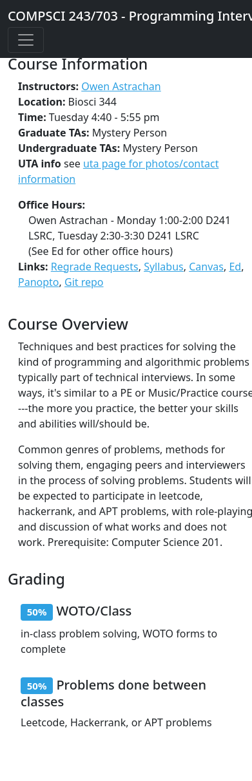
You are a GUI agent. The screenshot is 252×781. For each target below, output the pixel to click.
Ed (235, 266)
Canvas (206, 266)
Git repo (84, 282)
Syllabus (164, 266)
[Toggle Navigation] (26, 40)
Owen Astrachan (121, 86)
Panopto (38, 282)
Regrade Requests (95, 266)
